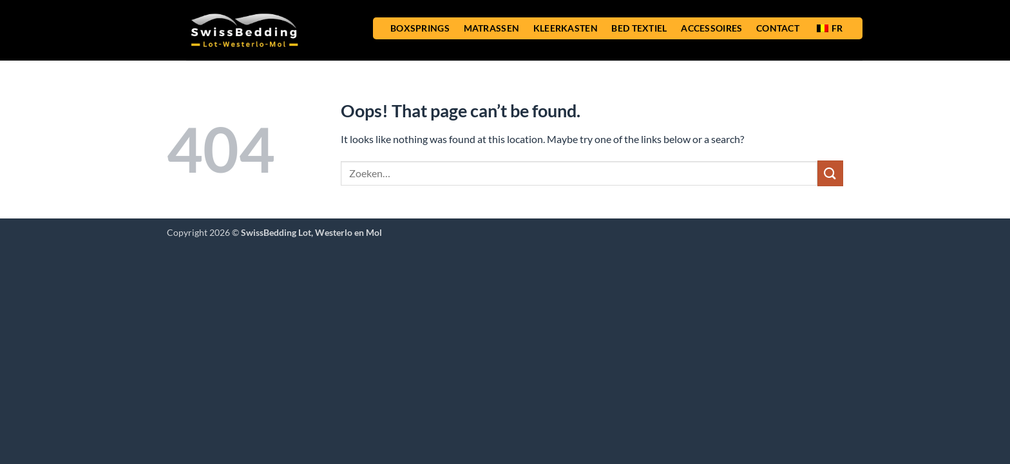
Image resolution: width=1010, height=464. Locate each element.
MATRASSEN (492, 28)
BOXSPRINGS (420, 28)
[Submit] (830, 173)
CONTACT (777, 28)
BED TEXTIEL (639, 28)
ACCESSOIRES (711, 28)
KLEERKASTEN (565, 28)
